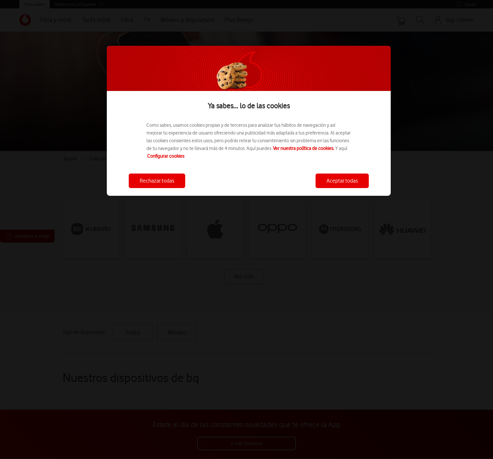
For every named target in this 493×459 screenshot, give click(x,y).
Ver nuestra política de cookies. (303, 148)
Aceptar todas (342, 180)
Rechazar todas (157, 180)
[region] (249, 121)
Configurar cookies (165, 156)
